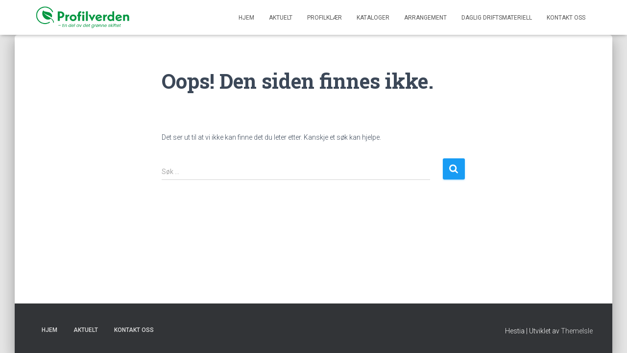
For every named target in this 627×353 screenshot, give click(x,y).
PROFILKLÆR (324, 17)
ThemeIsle (577, 331)
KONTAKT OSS (566, 17)
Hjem (246, 17)
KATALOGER (373, 17)
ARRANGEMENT (425, 17)
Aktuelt (280, 17)
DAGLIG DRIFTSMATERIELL (496, 17)
